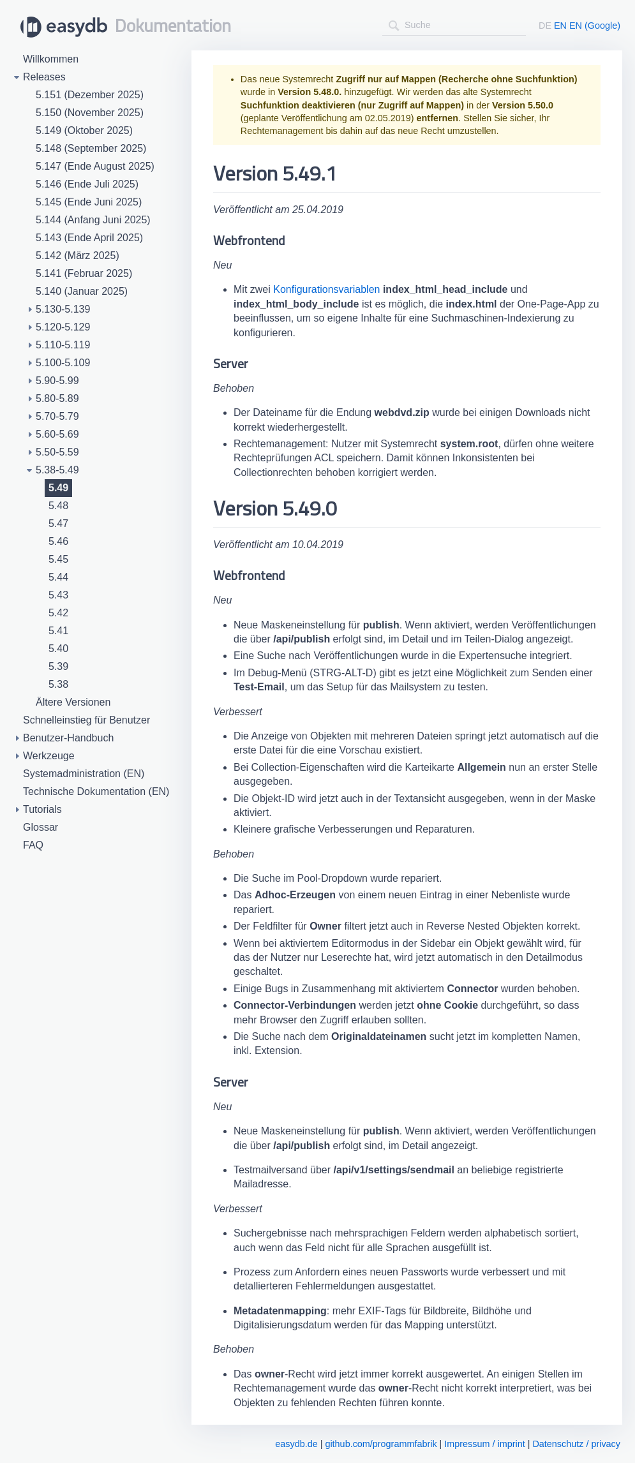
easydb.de (296, 1444)
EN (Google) (594, 25)
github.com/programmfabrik (381, 1444)
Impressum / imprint (484, 1444)
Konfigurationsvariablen (326, 289)
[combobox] (454, 25)
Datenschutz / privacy (576, 1444)
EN (560, 25)
